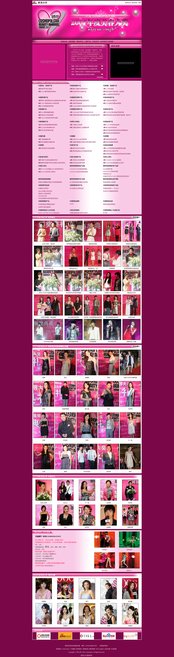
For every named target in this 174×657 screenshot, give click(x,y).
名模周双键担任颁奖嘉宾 (131, 268)
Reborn (65, 503)
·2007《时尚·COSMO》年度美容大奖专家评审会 (85, 72)
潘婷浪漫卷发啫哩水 (109, 204)
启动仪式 (95, 41)
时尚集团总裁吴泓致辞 (73, 244)
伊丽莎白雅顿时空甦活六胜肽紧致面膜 (50, 182)
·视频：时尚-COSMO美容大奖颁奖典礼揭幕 (84, 66)
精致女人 (129, 570)
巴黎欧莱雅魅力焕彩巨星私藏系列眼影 (84, 142)
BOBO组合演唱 (48, 342)
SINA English (100, 649)
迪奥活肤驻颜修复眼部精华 (80, 100)
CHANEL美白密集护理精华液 (115, 112)
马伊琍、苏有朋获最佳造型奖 (93, 317)
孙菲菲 (87, 527)
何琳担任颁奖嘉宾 (131, 244)
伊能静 (130, 626)
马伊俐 (44, 626)
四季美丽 (129, 549)
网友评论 (80, 41)
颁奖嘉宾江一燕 (93, 268)
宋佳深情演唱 (112, 342)
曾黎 (65, 471)
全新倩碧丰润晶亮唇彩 (48, 148)
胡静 (43, 377)
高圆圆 (44, 601)
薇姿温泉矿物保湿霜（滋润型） (115, 91)
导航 (139, 2)
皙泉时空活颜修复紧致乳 (110, 191)
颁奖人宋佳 (92, 293)
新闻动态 (64, 41)
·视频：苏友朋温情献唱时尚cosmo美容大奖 (84, 69)
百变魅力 (104, 549)
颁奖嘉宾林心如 (48, 268)
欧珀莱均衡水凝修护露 (79, 91)
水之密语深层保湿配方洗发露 (79, 182)
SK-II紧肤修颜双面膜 (47, 112)
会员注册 (107, 649)
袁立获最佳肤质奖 (73, 317)
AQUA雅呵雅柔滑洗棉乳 (48, 91)
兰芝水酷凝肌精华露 (47, 106)
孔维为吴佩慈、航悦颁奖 (48, 317)
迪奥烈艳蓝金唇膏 (111, 139)
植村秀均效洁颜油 (46, 89)
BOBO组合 (87, 471)
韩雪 (87, 440)
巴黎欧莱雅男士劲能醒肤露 (80, 127)
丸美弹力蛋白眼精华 (44, 207)
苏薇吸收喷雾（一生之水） (111, 188)
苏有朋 (109, 440)
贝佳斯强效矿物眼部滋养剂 (46, 204)
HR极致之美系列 (43, 188)
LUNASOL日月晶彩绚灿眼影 (78, 169)
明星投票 (130, 527)
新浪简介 (59, 649)
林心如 (87, 409)
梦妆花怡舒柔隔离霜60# (113, 133)
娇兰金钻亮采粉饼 (111, 127)
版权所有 (89, 655)
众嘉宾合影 (131, 317)
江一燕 (130, 440)
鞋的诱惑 (104, 570)
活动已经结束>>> (49, 566)
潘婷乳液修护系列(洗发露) (49, 163)
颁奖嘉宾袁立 (73, 268)
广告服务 (72, 649)
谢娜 (108, 626)
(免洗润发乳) (61, 163)
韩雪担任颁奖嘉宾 (112, 244)
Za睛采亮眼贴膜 (77, 103)
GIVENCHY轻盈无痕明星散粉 (79, 172)
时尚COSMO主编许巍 (130, 377)
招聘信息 (85, 649)
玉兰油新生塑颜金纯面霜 (113, 103)
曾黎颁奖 (112, 268)
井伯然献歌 (92, 342)
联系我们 (79, 649)
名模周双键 (65, 409)
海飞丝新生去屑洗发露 (77, 188)
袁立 (108, 409)
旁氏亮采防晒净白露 (47, 130)
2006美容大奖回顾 (106, 41)
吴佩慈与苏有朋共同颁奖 (112, 293)
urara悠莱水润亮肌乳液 (113, 94)
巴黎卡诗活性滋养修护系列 (49, 160)
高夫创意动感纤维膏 (78, 163)
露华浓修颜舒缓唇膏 (112, 142)
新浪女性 (128, 2)
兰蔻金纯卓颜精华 (111, 100)
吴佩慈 (87, 377)
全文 (91, 60)
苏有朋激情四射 (73, 342)
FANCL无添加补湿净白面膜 (49, 118)
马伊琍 (130, 409)
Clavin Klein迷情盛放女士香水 (115, 163)
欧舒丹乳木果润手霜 (112, 151)
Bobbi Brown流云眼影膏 (79, 139)
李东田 (65, 440)
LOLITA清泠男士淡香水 (48, 172)
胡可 (65, 377)
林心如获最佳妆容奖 (112, 317)
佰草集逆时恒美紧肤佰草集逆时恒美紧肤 (118, 154)
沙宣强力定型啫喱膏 (78, 160)
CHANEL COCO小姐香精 (113, 160)
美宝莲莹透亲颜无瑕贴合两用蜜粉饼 (117, 130)
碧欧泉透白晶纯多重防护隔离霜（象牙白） (119, 115)
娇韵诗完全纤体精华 (78, 148)
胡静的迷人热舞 (131, 342)
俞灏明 (109, 527)
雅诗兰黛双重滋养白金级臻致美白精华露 (53, 100)
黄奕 (108, 377)
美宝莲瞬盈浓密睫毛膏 (48, 142)
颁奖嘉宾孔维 (131, 293)
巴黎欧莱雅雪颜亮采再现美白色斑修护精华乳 (86, 115)
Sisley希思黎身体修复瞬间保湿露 (116, 148)
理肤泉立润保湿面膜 (47, 115)
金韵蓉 (109, 503)
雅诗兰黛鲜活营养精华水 (80, 89)
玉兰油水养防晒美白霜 (48, 127)
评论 (95, 60)
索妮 (87, 626)
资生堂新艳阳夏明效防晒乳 (49, 125)
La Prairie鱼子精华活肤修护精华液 (82, 112)
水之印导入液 (42, 196)
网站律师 (92, 649)
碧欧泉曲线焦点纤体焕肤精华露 (82, 151)
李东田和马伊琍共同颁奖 (73, 293)
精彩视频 (72, 41)
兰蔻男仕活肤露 (77, 125)
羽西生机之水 (107, 174)
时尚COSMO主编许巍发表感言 (48, 293)
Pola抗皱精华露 (107, 169)
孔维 (43, 471)
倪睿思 (65, 626)
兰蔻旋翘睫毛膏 (46, 139)
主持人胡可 (43, 503)
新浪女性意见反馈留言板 (72, 646)
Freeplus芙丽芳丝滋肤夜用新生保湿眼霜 (84, 106)
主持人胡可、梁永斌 (48, 244)
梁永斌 (109, 471)
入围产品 (87, 41)
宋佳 (43, 409)
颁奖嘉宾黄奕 (93, 244)
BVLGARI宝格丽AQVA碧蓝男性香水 (52, 169)
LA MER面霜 (110, 89)
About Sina (66, 649)
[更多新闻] (100, 77)
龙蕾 (43, 527)
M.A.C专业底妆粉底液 (112, 125)
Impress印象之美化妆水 (45, 191)
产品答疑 (114, 649)
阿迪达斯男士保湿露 (109, 182)
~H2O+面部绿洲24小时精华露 (50, 103)
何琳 (43, 440)
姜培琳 (130, 601)
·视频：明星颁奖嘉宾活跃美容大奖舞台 (83, 74)
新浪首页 (134, 2)
